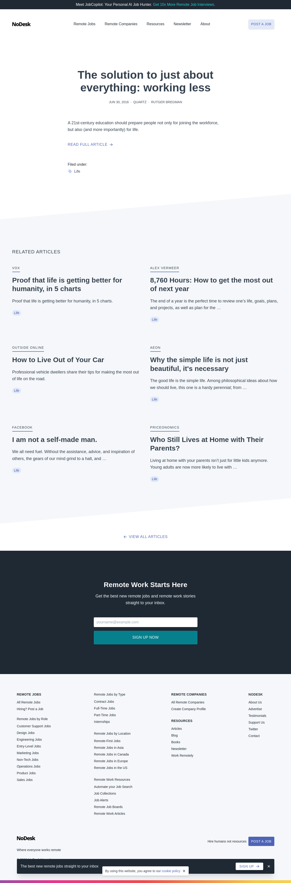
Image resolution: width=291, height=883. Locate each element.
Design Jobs (26, 733)
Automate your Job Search (113, 787)
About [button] (205, 24)
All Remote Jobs (29, 702)
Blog (174, 735)
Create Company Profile (188, 709)
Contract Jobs (104, 701)
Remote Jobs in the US (110, 768)
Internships (102, 722)
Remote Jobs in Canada (111, 754)
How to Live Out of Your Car (58, 360)
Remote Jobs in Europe (111, 761)
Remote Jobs (84, 24)
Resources (182, 721)
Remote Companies (121, 24)
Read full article (90, 144)
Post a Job (261, 841)
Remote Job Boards (108, 807)
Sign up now (145, 637)
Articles (176, 729)
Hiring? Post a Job (30, 709)
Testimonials (257, 716)
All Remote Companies (187, 702)
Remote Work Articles (109, 813)
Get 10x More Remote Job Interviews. (184, 4)
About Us (255, 702)
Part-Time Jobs (105, 715)
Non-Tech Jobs (27, 760)
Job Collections (105, 793)
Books (175, 742)
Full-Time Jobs (104, 708)
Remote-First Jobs (107, 741)
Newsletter (182, 24)
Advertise (255, 709)
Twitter (253, 729)
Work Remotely (182, 755)
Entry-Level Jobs (29, 746)
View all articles (145, 537)
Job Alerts (101, 800)
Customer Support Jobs (34, 726)
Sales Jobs (25, 780)
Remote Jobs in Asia (109, 747)
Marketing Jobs (28, 753)
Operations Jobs (29, 766)
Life (74, 171)
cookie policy (171, 871)
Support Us (256, 722)
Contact (254, 736)
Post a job (261, 24)
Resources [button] (155, 24)
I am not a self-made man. (54, 439)
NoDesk (255, 694)
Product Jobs (26, 773)
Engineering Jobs (29, 739)
